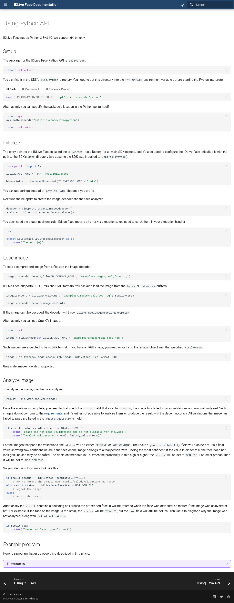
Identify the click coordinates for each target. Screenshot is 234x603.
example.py (18, 563)
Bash (10, 89)
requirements (53, 413)
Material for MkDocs (26, 598)
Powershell (30, 89)
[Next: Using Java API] (212, 582)
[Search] (210, 4)
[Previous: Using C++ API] (21, 582)
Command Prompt (57, 89)
